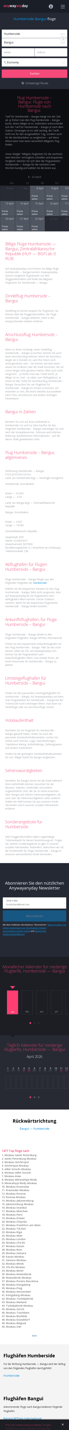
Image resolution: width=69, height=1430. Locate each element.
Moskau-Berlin (15, 1270)
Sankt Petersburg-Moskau (20, 1158)
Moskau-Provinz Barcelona (22, 1281)
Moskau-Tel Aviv (16, 1228)
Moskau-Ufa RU (15, 1242)
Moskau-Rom (14, 1249)
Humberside (40, 582)
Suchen (34, 73)
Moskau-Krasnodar (17, 1186)
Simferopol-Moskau (17, 1165)
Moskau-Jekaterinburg (19, 1200)
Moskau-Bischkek (16, 1316)
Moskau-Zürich (15, 1309)
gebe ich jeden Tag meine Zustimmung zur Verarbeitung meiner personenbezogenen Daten (34, 928)
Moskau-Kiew (13, 1176)
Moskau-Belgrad (16, 1323)
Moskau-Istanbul (16, 1207)
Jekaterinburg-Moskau (19, 1204)
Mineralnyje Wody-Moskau (21, 1183)
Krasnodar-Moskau (17, 1190)
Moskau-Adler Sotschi (18, 1172)
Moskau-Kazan (15, 1246)
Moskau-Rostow (16, 1193)
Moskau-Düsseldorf (18, 1319)
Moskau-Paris (14, 1214)
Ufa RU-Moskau (15, 1267)
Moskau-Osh (13, 1326)
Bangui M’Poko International (22, 1418)
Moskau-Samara (16, 1253)
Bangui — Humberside (34, 1129)
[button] (30, 1023)
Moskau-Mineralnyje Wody (21, 1179)
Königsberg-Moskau (18, 1295)
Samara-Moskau (16, 1260)
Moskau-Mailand (16, 1302)
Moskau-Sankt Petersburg (20, 1155)
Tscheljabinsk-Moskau (19, 1305)
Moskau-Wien (14, 1235)
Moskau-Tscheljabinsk (19, 1298)
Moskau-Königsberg (18, 1284)
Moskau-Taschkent (17, 1312)
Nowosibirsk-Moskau (18, 1277)
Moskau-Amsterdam (18, 1291)
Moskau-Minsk (15, 1263)
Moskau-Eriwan (15, 1218)
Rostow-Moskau (16, 1197)
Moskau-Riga (14, 1232)
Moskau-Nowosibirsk (18, 1274)
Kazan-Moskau (15, 1256)
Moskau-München (17, 1211)
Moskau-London (16, 1239)
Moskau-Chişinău (16, 1221)
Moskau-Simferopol (17, 1162)
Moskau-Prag (14, 1288)
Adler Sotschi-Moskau (18, 1169)
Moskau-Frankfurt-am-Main (23, 1225)
